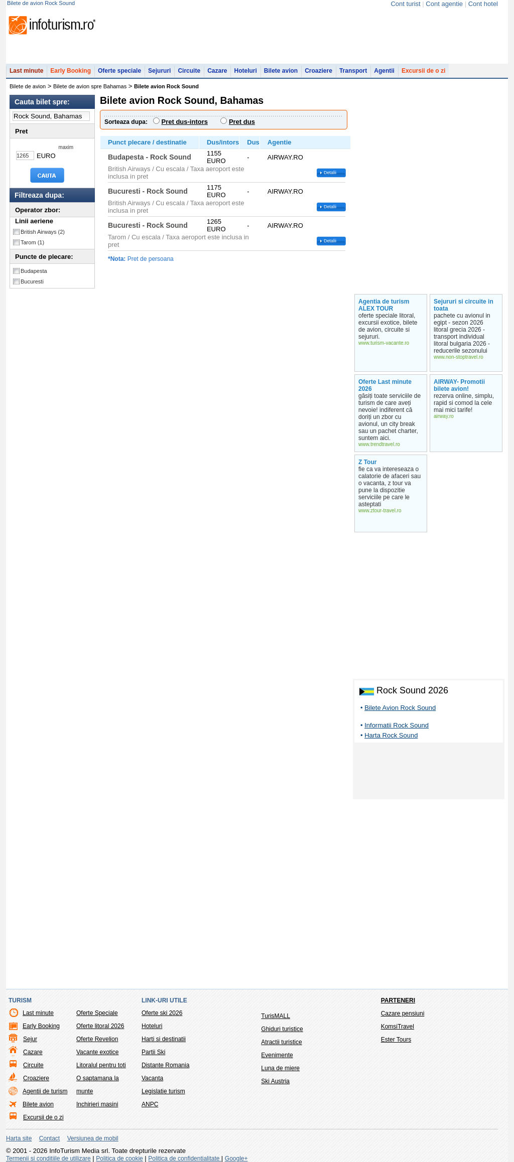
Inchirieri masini (97, 1104)
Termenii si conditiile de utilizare (48, 1158)
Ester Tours (396, 1039)
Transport (353, 70)
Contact (49, 1138)
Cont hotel (483, 4)
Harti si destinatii (164, 1039)
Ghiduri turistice (282, 1029)
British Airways (43, 232)
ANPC (150, 1104)
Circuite (189, 70)
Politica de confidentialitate (184, 1158)
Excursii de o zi (423, 70)
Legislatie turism (163, 1091)
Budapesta (34, 271)
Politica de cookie (119, 1158)
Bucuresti (32, 281)
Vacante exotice (97, 1052)
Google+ (236, 1158)
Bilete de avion (28, 86)
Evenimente (277, 1055)
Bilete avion (281, 70)
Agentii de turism (45, 1091)
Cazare (217, 70)
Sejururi (159, 70)
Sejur (30, 1039)
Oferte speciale (119, 70)
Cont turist (405, 4)
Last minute (26, 70)
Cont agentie (444, 4)
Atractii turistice (281, 1042)
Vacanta (152, 1078)
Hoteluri (245, 70)
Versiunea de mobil (92, 1138)
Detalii (330, 172)
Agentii (384, 70)
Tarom (32, 242)
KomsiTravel (397, 1026)
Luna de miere (280, 1068)
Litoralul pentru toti (101, 1065)
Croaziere (318, 70)
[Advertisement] (428, 772)
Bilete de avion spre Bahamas (89, 86)
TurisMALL (275, 1016)
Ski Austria (275, 1081)
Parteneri (398, 1000)
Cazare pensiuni (403, 1013)
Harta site (19, 1138)
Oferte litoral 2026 (100, 1026)
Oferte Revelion (97, 1039)
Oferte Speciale (97, 1012)
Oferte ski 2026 (162, 1012)
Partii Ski (153, 1052)
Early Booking (70, 70)
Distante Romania (165, 1065)
